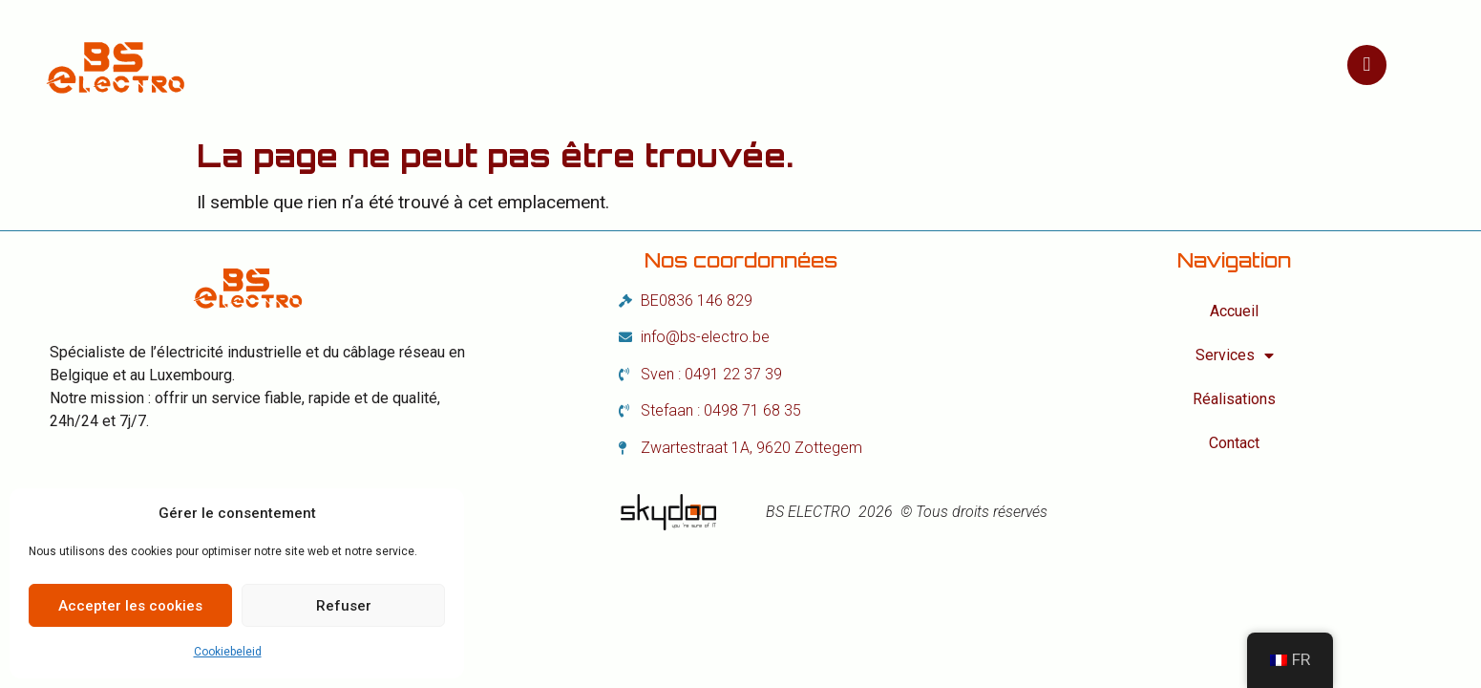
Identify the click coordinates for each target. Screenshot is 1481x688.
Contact (953, 64)
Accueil (525, 64)
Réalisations (813, 64)
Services (656, 65)
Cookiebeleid (228, 651)
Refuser (343, 605)
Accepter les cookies (130, 605)
